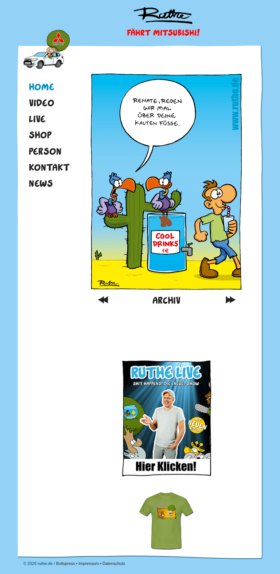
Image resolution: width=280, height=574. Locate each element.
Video (41, 103)
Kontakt (49, 167)
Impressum (88, 563)
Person (45, 151)
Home (46, 50)
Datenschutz (113, 563)
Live (37, 119)
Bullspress (65, 563)
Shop (40, 135)
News (41, 183)
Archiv (166, 300)
